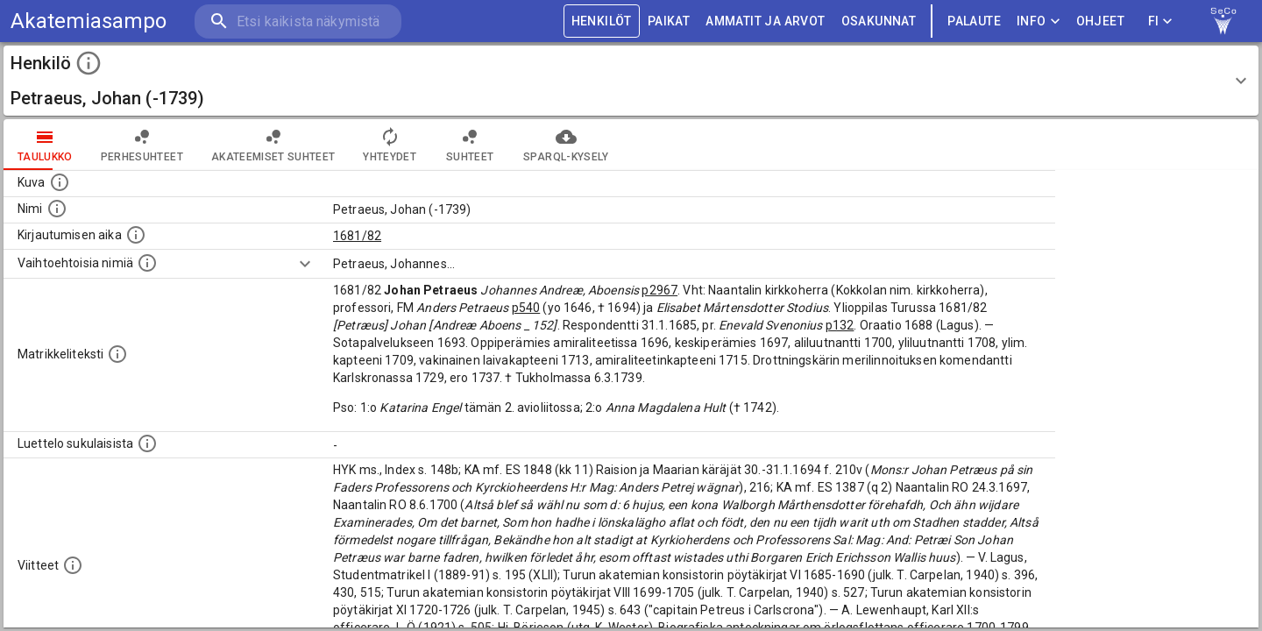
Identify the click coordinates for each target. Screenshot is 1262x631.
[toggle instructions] (88, 63)
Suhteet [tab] (469, 144)
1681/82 (357, 236)
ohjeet (1100, 21)
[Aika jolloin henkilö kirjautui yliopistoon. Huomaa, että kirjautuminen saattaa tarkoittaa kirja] (136, 235)
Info (1038, 21)
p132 (840, 325)
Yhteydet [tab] (389, 144)
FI (1160, 21)
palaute (974, 21)
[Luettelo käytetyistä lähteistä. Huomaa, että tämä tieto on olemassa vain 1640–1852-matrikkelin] (73, 565)
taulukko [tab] (45, 144)
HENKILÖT (601, 21)
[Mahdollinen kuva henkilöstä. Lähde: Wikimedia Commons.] (60, 182)
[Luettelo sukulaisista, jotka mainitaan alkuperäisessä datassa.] (147, 443)
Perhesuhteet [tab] (142, 144)
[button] (631, 81)
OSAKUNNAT (879, 21)
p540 (526, 308)
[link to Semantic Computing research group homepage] (1223, 21)
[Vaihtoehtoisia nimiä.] (147, 263)
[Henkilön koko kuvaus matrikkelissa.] (117, 354)
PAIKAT (669, 21)
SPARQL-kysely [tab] (565, 144)
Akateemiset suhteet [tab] (273, 144)
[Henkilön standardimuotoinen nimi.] (57, 209)
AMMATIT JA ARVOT (765, 21)
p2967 (659, 290)
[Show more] (305, 264)
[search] (298, 21)
